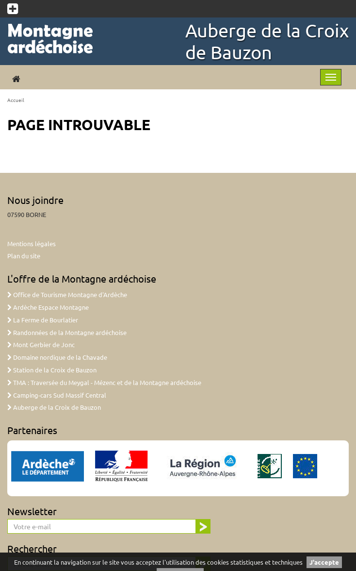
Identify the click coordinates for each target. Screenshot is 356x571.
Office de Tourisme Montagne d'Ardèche (67, 294)
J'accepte (324, 562)
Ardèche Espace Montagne (48, 307)
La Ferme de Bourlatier (42, 320)
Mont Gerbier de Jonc (41, 344)
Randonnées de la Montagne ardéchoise (67, 332)
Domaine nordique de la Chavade (57, 357)
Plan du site (23, 256)
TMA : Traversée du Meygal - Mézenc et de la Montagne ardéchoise (104, 382)
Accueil (15, 99)
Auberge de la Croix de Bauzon (267, 41)
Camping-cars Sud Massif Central (56, 395)
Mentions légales (31, 243)
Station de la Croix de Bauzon (52, 370)
